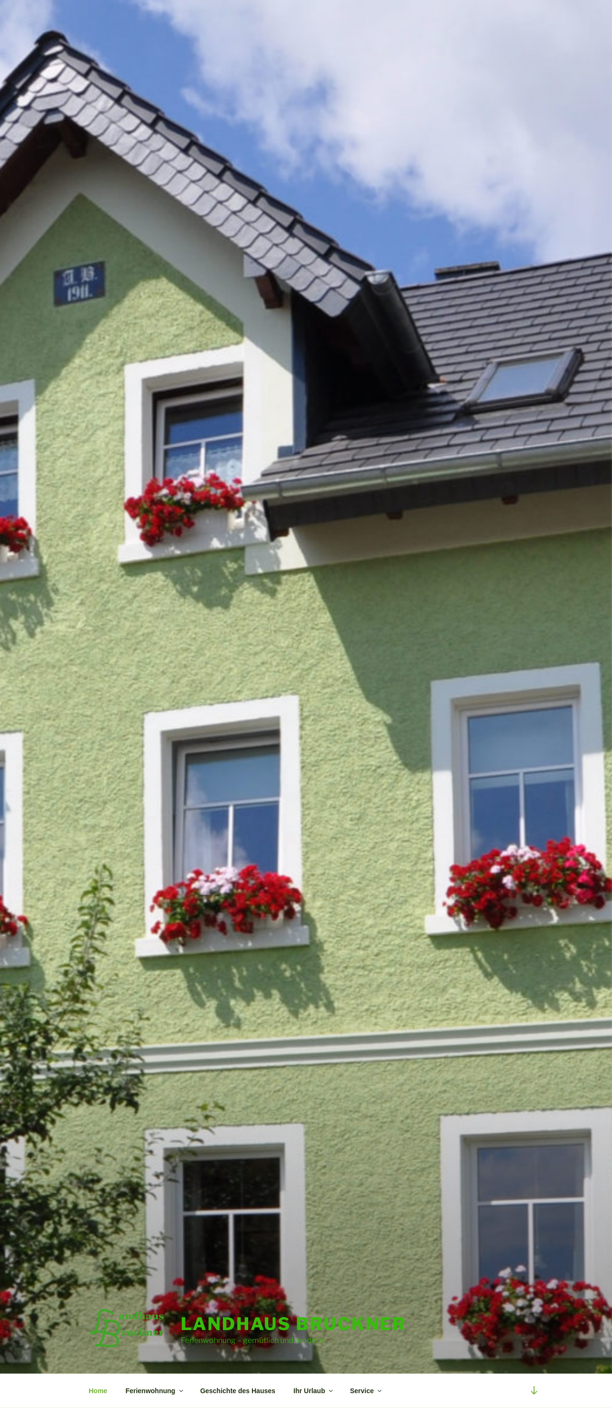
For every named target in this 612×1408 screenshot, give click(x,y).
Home (98, 1391)
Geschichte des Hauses (237, 1391)
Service (366, 1391)
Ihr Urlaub (314, 1391)
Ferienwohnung (154, 1391)
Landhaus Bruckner (293, 1323)
